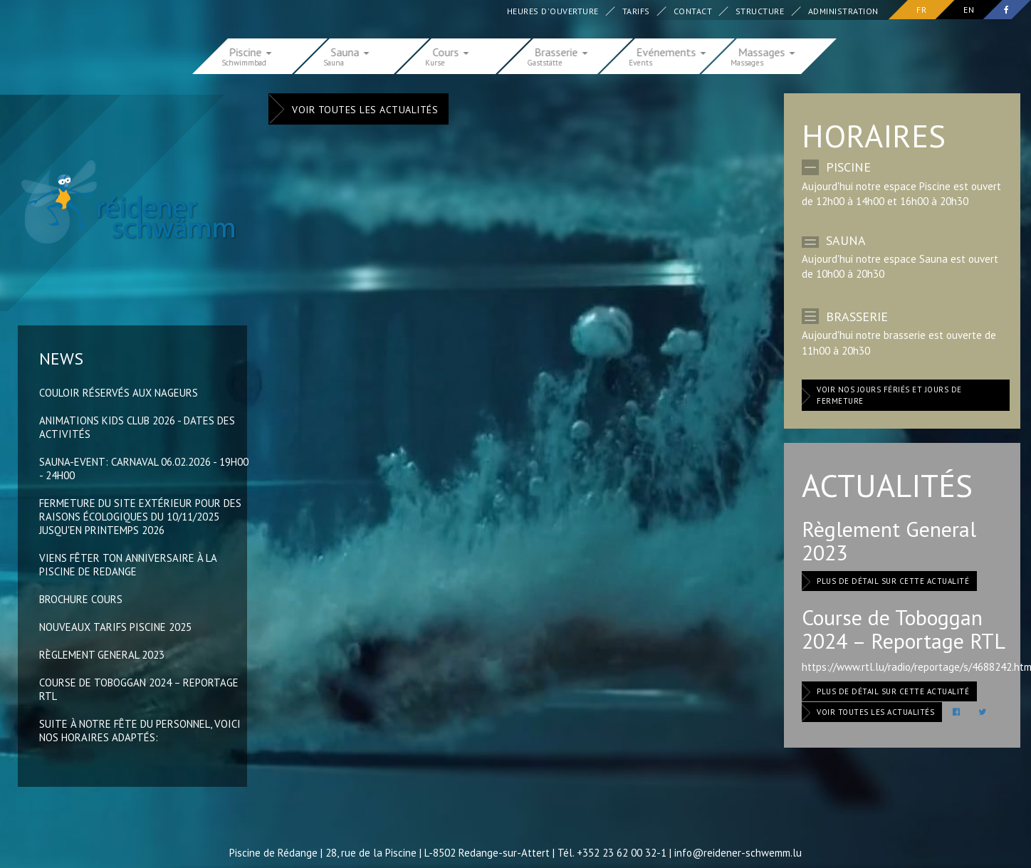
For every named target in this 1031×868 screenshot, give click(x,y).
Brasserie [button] (561, 51)
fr (921, 9)
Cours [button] (451, 51)
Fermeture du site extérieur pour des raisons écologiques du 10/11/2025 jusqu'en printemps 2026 (140, 516)
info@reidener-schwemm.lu (738, 852)
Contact (693, 11)
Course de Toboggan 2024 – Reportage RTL (903, 628)
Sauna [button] (350, 51)
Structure (760, 11)
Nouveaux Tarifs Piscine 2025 (115, 627)
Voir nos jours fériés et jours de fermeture (889, 395)
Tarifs (636, 11)
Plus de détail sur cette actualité (893, 581)
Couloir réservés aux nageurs (118, 392)
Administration (843, 11)
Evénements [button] (671, 51)
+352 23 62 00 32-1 (621, 852)
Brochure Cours (80, 599)
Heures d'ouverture (553, 11)
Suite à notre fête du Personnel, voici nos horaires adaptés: (140, 730)
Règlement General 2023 (101, 655)
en (968, 9)
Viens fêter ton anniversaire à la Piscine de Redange (127, 564)
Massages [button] (766, 51)
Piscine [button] (250, 51)
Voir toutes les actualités (365, 109)
